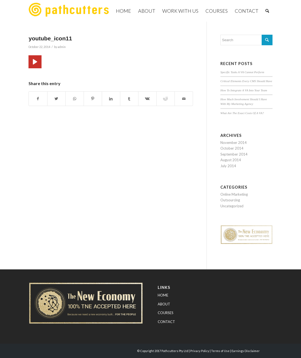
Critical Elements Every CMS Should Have (246, 81)
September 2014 (234, 154)
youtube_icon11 (50, 38)
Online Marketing (234, 194)
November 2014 (233, 142)
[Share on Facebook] (38, 99)
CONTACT (166, 322)
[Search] (267, 11)
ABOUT (164, 304)
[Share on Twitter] (56, 99)
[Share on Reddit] (166, 99)
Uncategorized (231, 206)
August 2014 (230, 160)
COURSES (165, 313)
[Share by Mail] (184, 99)
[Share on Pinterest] (93, 99)
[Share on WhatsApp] (75, 99)
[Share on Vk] (147, 99)
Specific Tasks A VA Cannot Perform (242, 72)
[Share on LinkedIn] (111, 99)
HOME (163, 295)
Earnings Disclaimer (246, 351)
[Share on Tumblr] (129, 99)
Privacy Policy (199, 351)
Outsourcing (230, 200)
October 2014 (231, 148)
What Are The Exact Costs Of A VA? (242, 113)
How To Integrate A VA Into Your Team (243, 90)
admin (62, 47)
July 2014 (228, 166)
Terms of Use (220, 351)
